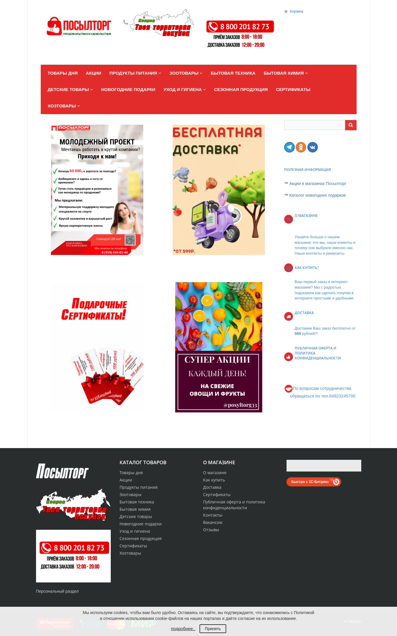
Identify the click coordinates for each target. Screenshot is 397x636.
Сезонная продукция (141, 538)
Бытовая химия (135, 509)
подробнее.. (183, 628)
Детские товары (136, 516)
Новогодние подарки (141, 524)
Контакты (212, 515)
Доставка (212, 487)
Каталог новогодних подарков (317, 195)
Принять (213, 628)
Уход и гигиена (135, 531)
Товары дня (131, 472)
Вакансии (212, 522)
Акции (126, 480)
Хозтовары (130, 553)
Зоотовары (131, 494)
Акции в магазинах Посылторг (317, 183)
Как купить (214, 480)
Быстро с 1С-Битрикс (310, 482)
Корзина (297, 11)
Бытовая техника (137, 502)
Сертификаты (217, 494)
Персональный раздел (57, 591)
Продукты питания (139, 487)
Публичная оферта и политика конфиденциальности (234, 504)
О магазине (214, 472)
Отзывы (211, 529)
